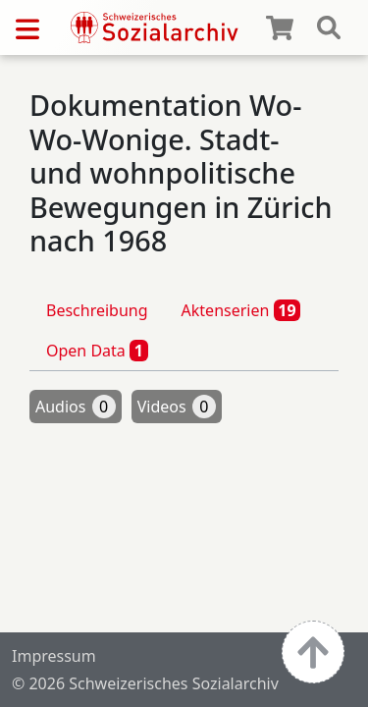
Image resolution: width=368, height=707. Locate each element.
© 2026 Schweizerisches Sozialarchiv (145, 683)
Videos (176, 406)
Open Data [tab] (97, 350)
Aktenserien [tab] (241, 310)
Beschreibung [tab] (97, 310)
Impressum (54, 656)
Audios (75, 406)
